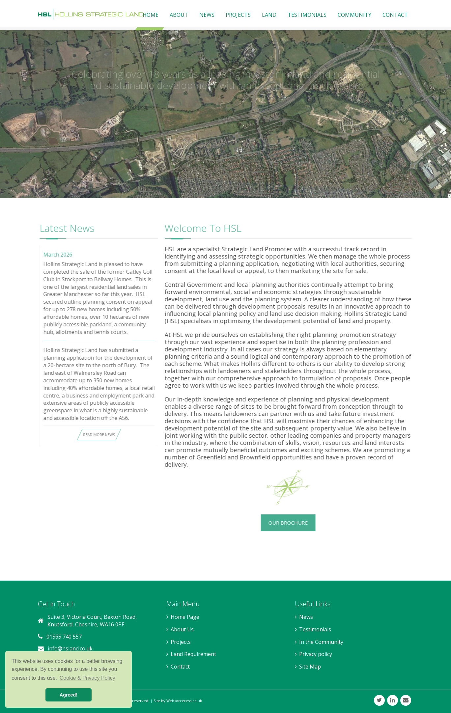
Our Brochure (285, 522)
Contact (180, 666)
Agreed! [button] (68, 695)
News (306, 616)
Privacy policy (315, 654)
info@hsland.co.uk (70, 648)
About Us (182, 629)
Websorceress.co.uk (184, 700)
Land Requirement (193, 654)
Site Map (310, 666)
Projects (181, 641)
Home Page (185, 616)
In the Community (321, 641)
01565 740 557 (64, 636)
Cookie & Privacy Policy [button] (87, 678)
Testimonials (315, 629)
